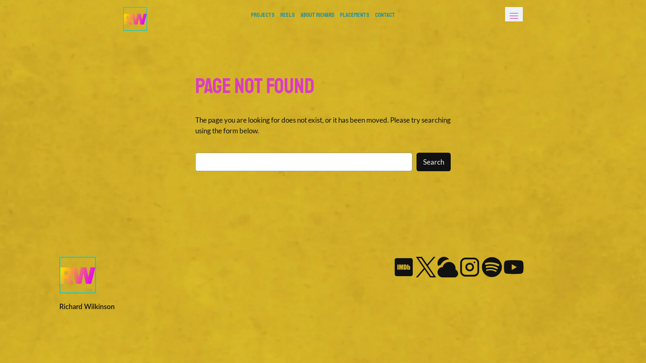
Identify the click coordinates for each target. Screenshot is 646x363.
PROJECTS (262, 15)
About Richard (317, 15)
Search (433, 162)
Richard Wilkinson (87, 306)
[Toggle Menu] (514, 14)
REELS (287, 15)
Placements (354, 15)
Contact (385, 15)
